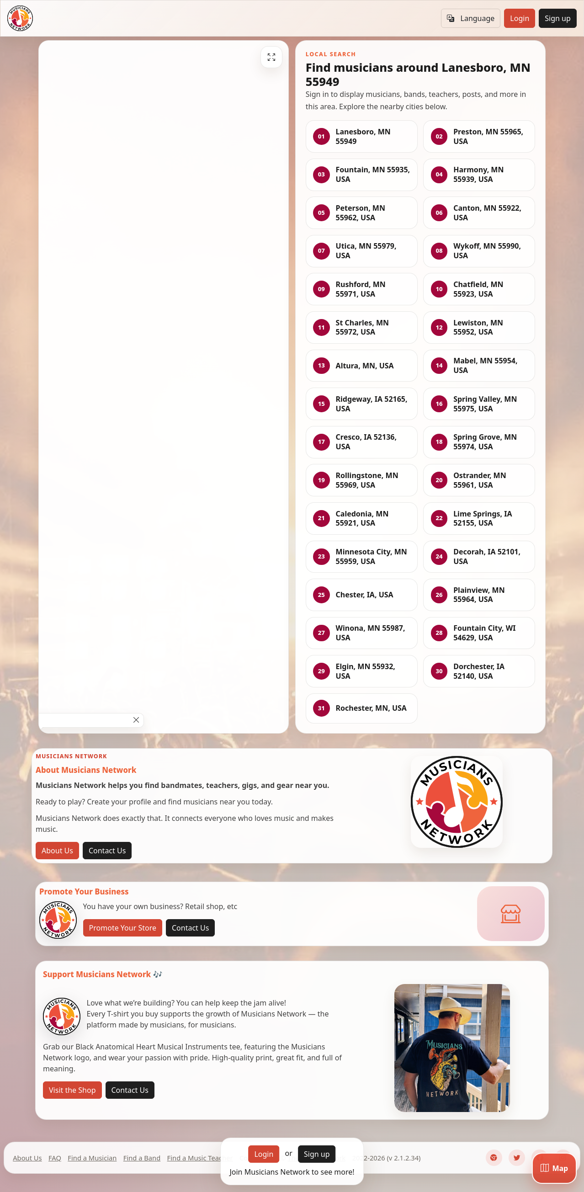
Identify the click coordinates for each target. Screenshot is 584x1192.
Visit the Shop (72, 1090)
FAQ (54, 1157)
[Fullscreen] (271, 57)
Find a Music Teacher (200, 1157)
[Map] (554, 1168)
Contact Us (107, 851)
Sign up (558, 18)
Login (519, 18)
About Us (57, 851)
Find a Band (141, 1157)
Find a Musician (92, 1157)
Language (470, 18)
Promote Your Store (122, 928)
